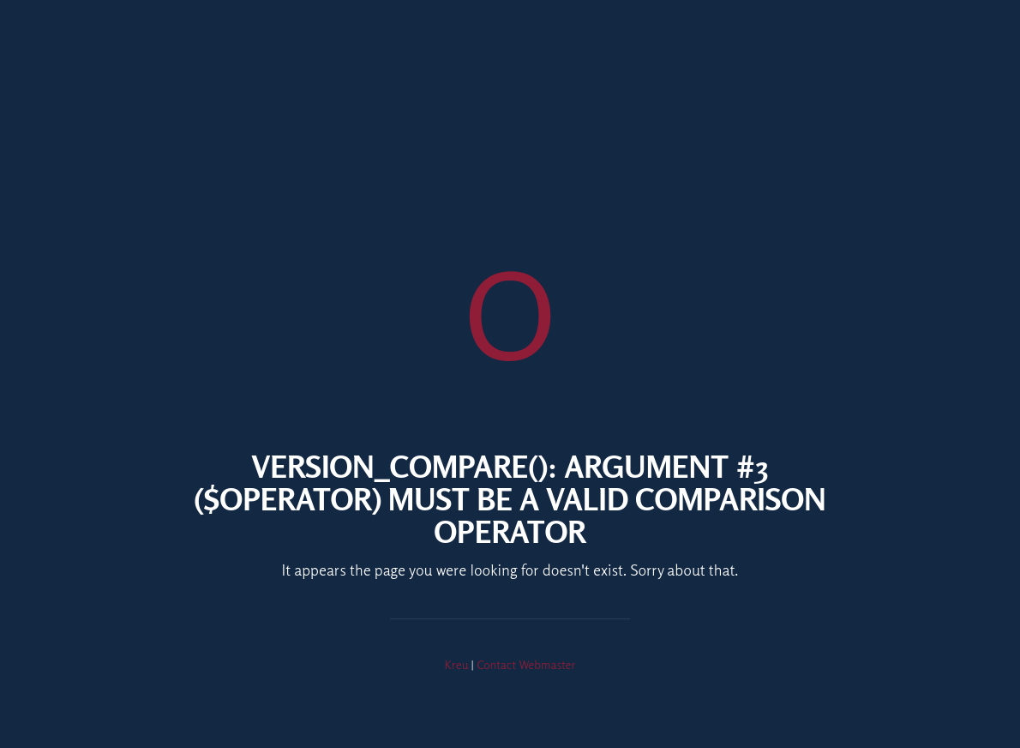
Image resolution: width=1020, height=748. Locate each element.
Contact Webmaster (526, 664)
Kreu (457, 664)
